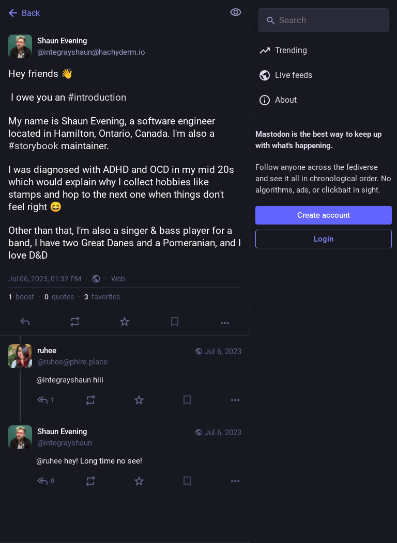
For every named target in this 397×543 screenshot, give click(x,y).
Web (118, 279)
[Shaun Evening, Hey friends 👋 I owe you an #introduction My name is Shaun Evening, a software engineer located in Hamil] (125, 181)
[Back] (111, 13)
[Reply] (25, 321)
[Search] (323, 20)
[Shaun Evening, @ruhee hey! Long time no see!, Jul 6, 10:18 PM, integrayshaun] (125, 457)
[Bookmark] (175, 321)
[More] (225, 323)
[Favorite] (124, 321)
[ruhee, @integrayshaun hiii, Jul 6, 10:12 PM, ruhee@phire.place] (125, 376)
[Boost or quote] (75, 321)
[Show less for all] (236, 12)
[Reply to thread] (46, 400)
